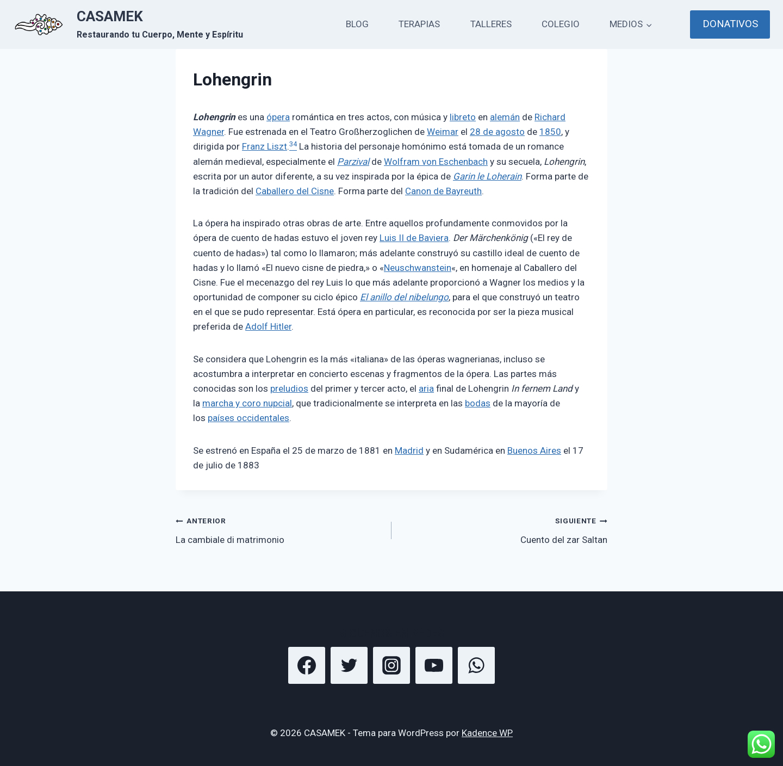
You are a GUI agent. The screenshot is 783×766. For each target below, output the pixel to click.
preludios (289, 388)
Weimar (442, 131)
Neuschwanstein (417, 267)
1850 (550, 131)
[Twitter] (349, 665)
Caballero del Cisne (295, 191)
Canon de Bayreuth (443, 191)
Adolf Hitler (268, 326)
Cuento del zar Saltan (504, 529)
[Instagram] (391, 665)
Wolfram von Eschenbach (436, 161)
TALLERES (491, 23)
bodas (477, 403)
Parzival (353, 161)
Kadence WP (487, 732)
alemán (505, 117)
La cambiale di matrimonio (279, 529)
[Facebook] (306, 665)
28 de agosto (497, 131)
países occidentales (248, 417)
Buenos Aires (534, 450)
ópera (278, 117)
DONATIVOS (730, 24)
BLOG (357, 23)
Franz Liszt (264, 146)
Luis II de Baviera (414, 237)
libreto (463, 117)
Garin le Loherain (487, 176)
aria (426, 388)
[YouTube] (433, 665)
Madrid (409, 450)
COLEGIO (561, 23)
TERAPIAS (419, 23)
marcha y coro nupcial (247, 403)
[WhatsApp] (476, 665)
